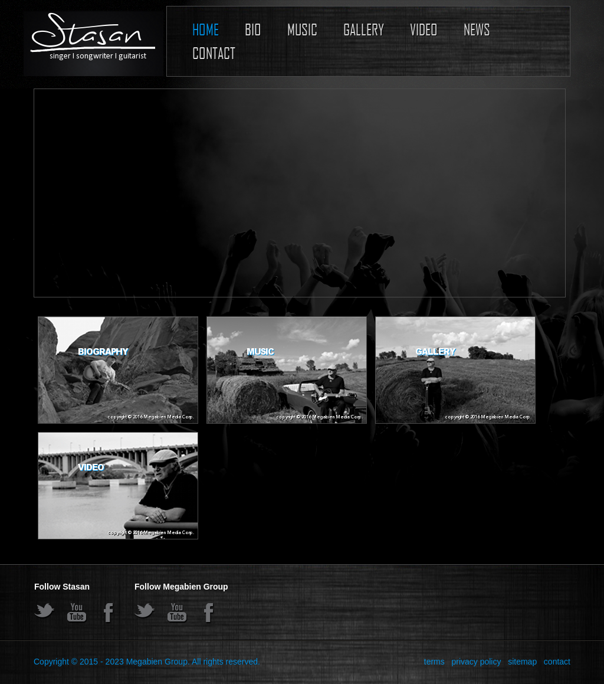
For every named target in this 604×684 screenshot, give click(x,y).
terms (434, 661)
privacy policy (476, 661)
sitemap (522, 661)
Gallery (363, 29)
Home (205, 29)
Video (424, 29)
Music (302, 29)
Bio (253, 29)
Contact (213, 53)
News (477, 29)
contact (557, 661)
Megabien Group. (158, 661)
